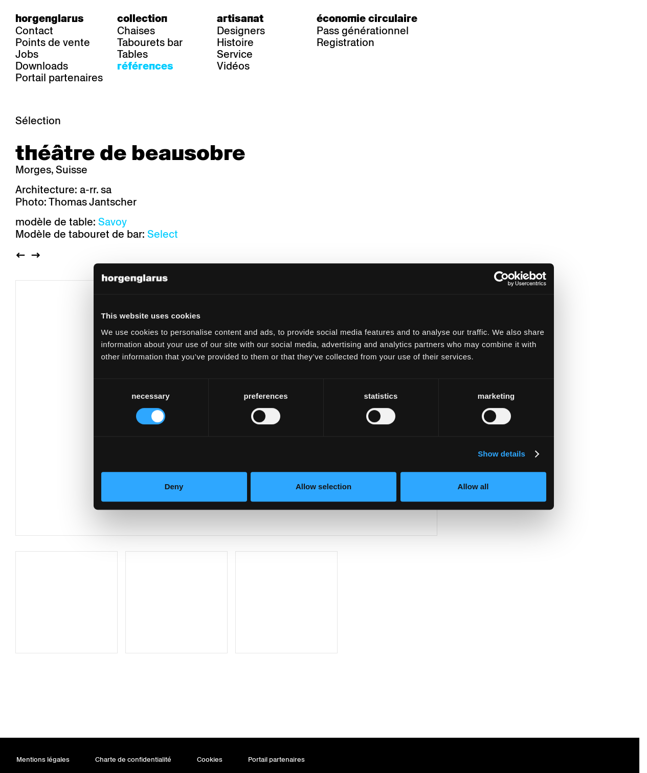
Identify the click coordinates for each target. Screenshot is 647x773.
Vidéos (233, 66)
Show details (507, 476)
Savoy (112, 222)
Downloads (41, 66)
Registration (345, 42)
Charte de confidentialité (133, 759)
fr (477, 18)
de (457, 18)
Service (235, 54)
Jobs (26, 54)
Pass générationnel (363, 31)
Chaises (136, 31)
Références (145, 66)
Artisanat (240, 18)
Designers (241, 31)
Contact (34, 31)
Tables (132, 54)
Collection (142, 18)
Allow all (477, 509)
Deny (170, 509)
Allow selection (323, 509)
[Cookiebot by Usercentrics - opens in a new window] (507, 301)
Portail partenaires (59, 78)
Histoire (235, 42)
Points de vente (52, 42)
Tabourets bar (150, 42)
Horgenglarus (49, 18)
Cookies (209, 759)
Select (162, 234)
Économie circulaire (367, 18)
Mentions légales (43, 759)
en (498, 18)
